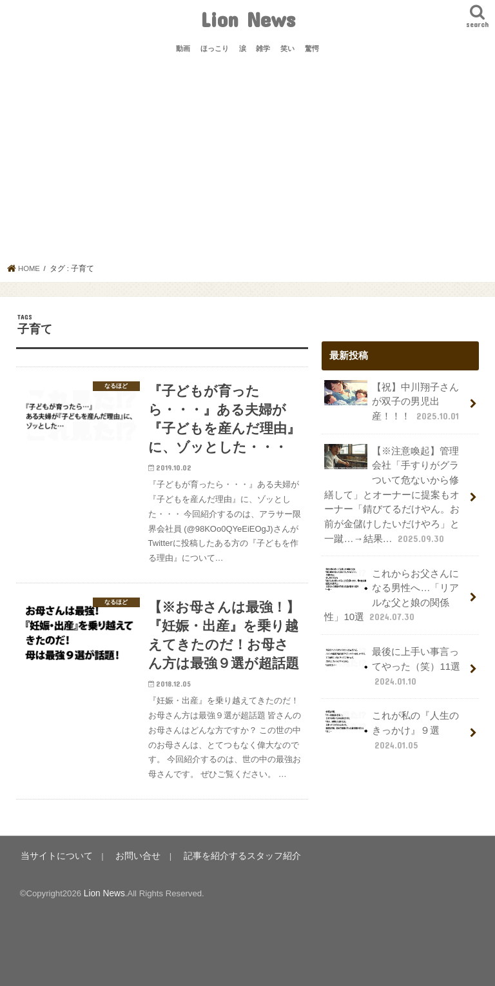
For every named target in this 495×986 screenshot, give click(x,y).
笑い (287, 48)
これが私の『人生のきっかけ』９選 (391, 724)
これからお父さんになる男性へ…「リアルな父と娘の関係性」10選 (391, 591)
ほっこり (214, 48)
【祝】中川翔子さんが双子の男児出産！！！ (392, 400)
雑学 (263, 48)
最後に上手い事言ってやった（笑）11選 (392, 661)
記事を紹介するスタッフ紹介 (227, 862)
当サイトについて (53, 862)
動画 (183, 48)
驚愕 (312, 48)
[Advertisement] (248, 166)
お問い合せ (130, 862)
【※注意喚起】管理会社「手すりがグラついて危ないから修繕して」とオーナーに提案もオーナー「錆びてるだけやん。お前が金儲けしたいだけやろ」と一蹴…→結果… (392, 492)
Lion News (247, 19)
